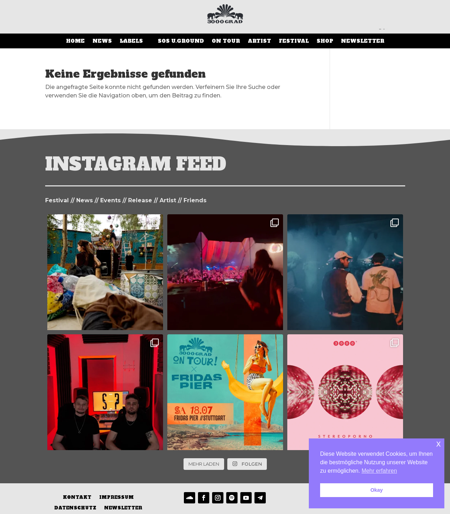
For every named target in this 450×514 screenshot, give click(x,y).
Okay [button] (376, 490)
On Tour (226, 40)
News (102, 40)
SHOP (325, 40)
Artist (259, 40)
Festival (294, 40)
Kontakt (77, 496)
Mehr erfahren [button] (379, 471)
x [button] (438, 443)
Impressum (116, 496)
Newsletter (362, 40)
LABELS (131, 40)
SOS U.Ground (181, 40)
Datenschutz (75, 506)
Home (75, 40)
